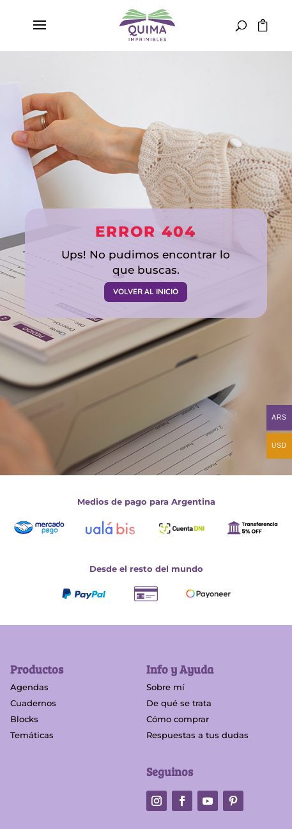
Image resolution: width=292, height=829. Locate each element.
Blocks (24, 719)
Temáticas (32, 735)
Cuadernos (33, 703)
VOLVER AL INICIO (145, 291)
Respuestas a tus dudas (197, 735)
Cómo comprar (177, 719)
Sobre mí (165, 687)
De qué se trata (178, 703)
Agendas (29, 687)
